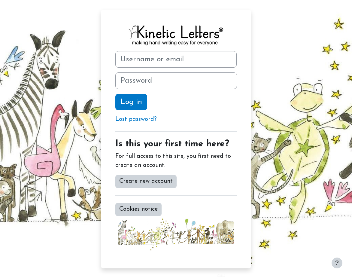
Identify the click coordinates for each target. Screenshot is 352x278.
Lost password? (136, 119)
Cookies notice (138, 209)
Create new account (146, 181)
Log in (131, 102)
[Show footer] (337, 263)
